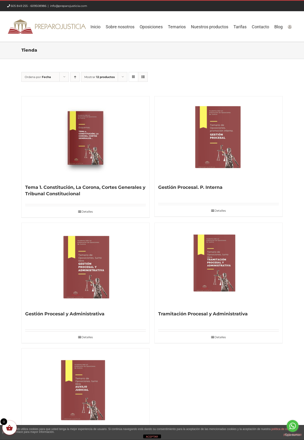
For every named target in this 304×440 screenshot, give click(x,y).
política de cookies (283, 429)
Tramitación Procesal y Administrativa (203, 314)
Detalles (87, 211)
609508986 (38, 6)
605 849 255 (19, 6)
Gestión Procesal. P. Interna (190, 187)
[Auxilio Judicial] (85, 390)
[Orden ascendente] (75, 77)
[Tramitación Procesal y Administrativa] (218, 264)
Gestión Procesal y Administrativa (64, 314)
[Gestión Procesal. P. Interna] (218, 138)
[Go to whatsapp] (293, 426)
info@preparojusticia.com (68, 6)
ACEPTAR (152, 436)
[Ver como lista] (142, 77)
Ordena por (38, 77)
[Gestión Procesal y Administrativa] (85, 264)
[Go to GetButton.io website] (292, 435)
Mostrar (99, 77)
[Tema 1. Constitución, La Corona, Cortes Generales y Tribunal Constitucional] (85, 138)
